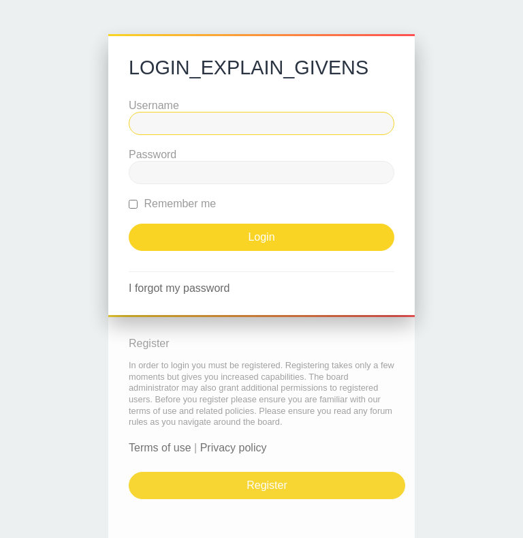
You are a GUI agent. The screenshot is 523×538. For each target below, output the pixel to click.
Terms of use (160, 447)
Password (152, 154)
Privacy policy (233, 447)
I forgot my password (179, 288)
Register (267, 485)
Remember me (172, 203)
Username (154, 105)
